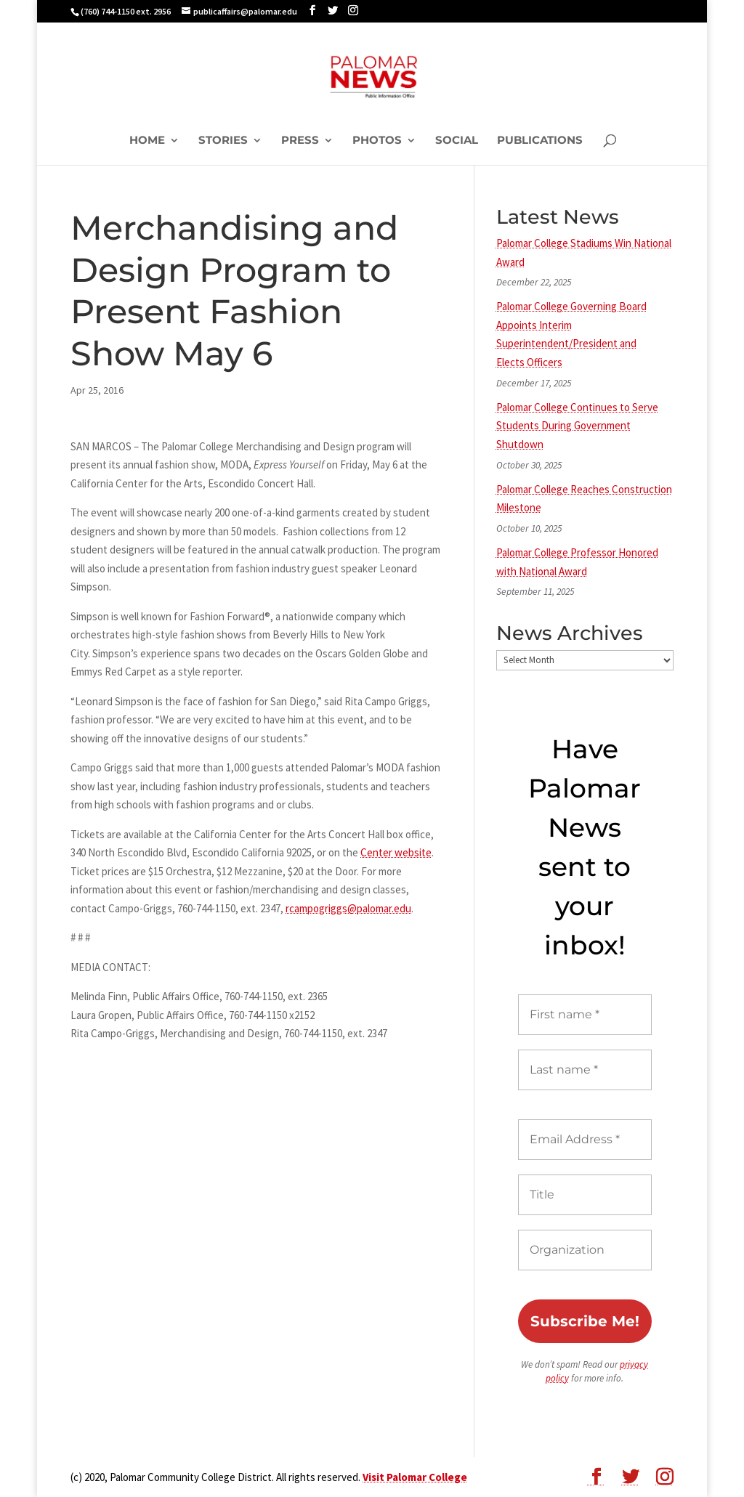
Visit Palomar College (415, 1477)
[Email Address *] (585, 1139)
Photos (377, 141)
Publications (540, 141)
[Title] (585, 1195)
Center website (396, 852)
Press (300, 141)
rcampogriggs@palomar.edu (348, 908)
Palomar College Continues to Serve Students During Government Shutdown (577, 425)
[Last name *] (585, 1070)
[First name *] (585, 1014)
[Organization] (585, 1250)
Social (456, 141)
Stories (223, 141)
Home (147, 141)
